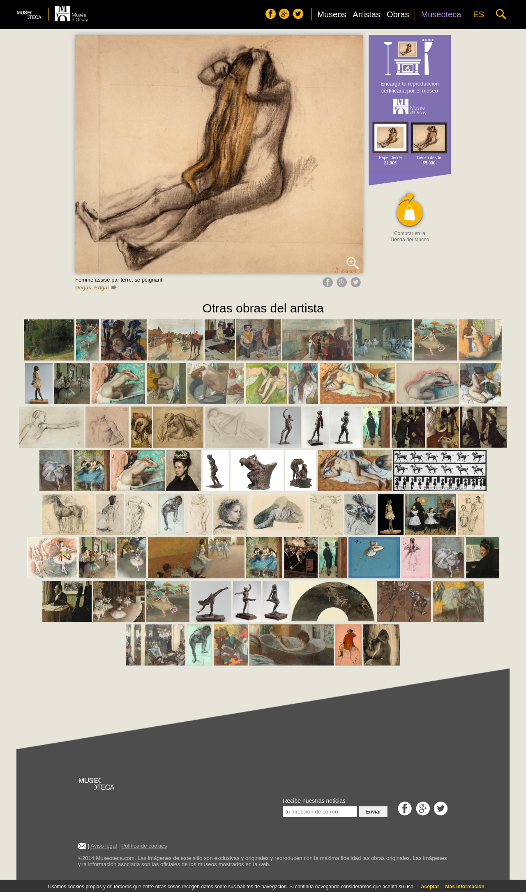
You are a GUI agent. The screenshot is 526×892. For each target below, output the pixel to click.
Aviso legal (103, 846)
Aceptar (430, 887)
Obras (398, 14)
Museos (331, 14)
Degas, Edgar (96, 287)
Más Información (464, 887)
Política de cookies (144, 846)
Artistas (366, 14)
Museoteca (441, 14)
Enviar (373, 812)
